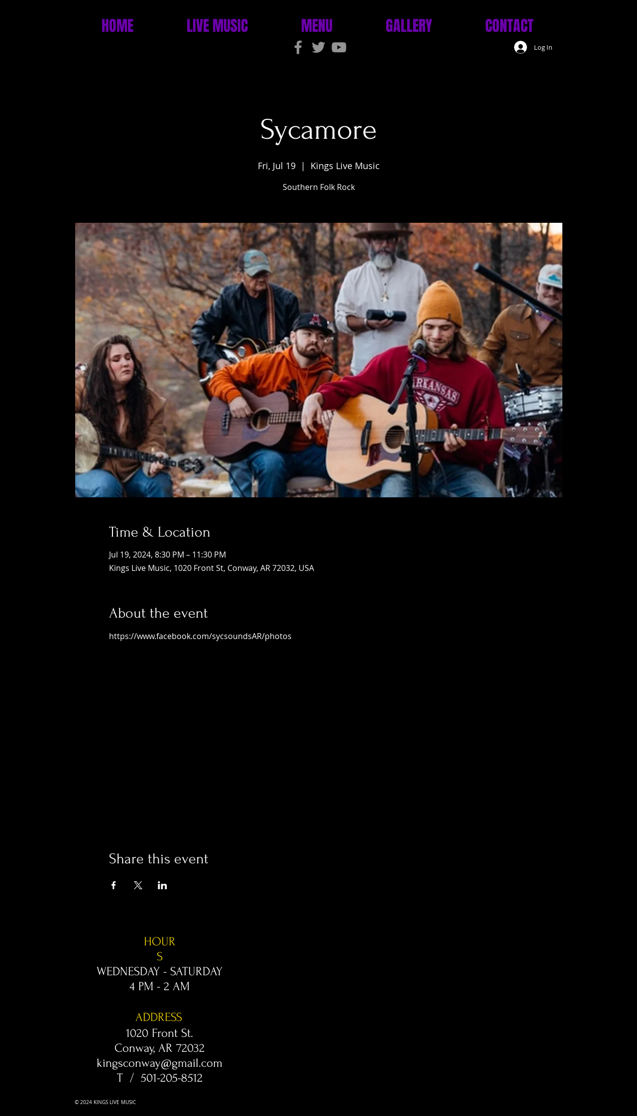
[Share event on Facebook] (113, 885)
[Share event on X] (138, 885)
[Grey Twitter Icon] (318, 47)
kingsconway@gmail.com (159, 1063)
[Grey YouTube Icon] (339, 47)
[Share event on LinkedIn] (162, 885)
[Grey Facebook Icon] (298, 47)
